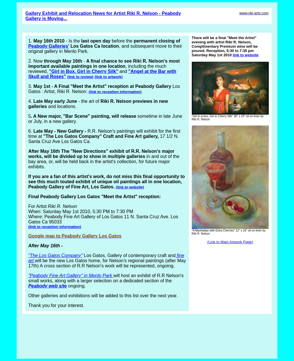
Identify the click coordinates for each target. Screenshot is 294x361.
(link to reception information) (115, 92)
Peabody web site (47, 285)
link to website (246, 55)
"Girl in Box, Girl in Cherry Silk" (83, 71)
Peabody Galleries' (48, 46)
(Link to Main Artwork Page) (230, 242)
